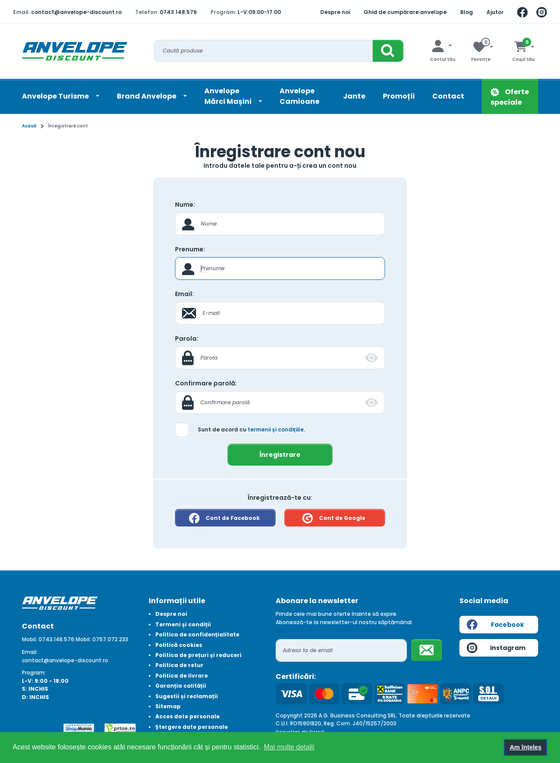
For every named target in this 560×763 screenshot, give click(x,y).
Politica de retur (179, 665)
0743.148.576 (178, 12)
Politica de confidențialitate (197, 634)
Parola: (186, 338)
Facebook (495, 624)
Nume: (185, 204)
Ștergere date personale (191, 727)
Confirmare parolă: (206, 383)
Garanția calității (180, 685)
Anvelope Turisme (56, 96)
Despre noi (335, 12)
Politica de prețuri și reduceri (198, 655)
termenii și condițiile (276, 429)
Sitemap (168, 706)
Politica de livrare (181, 675)
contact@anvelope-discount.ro (76, 12)
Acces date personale (187, 716)
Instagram (496, 648)
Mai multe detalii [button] (289, 747)
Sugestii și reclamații (186, 696)
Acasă (29, 126)
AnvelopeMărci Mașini (228, 96)
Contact (448, 96)
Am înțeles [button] (526, 747)
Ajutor (495, 12)
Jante (354, 96)
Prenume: (190, 249)
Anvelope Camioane (299, 96)
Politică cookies (178, 645)
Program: (34, 672)
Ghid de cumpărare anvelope (405, 12)
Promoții (399, 96)
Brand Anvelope (147, 96)
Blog (466, 12)
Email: (184, 294)
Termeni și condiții (183, 624)
